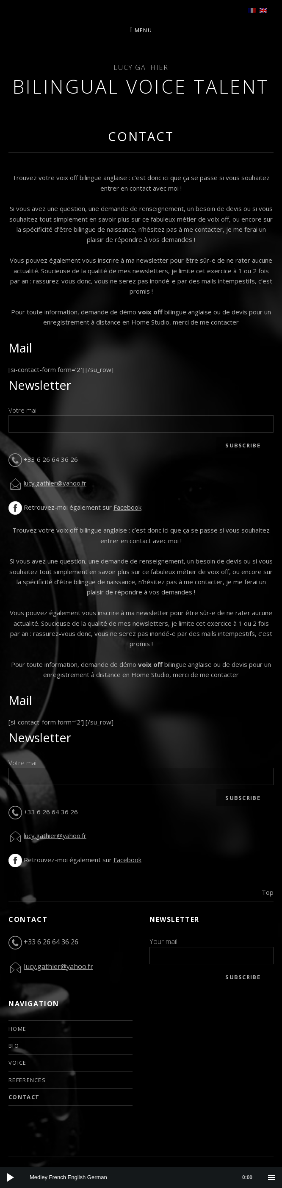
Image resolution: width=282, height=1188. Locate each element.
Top (268, 892)
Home (17, 1029)
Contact (23, 1097)
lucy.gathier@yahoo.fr (55, 483)
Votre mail (23, 410)
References (27, 1080)
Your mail (163, 941)
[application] (141, 1177)
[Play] (10, 1177)
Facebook (127, 507)
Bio (13, 1045)
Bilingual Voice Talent (141, 86)
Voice (17, 1062)
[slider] (145, 1177)
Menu (143, 30)
